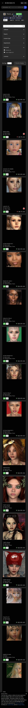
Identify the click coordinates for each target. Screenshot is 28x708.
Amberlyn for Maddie (8, 169)
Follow (19, 14)
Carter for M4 (6, 94)
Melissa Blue (6, 131)
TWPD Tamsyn (7, 579)
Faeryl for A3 (6, 617)
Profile (15, 16)
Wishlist (19, 18)
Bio (5, 20)
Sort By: (20, 63)
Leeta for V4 (6, 206)
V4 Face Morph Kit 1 (8, 430)
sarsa (6, 134)
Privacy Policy (21, 704)
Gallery (6, 18)
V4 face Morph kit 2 (8, 355)
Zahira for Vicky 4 (7, 318)
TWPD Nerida (6, 505)
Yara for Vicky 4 (7, 393)
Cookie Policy (10, 704)
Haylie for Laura (7, 654)
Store (20, 16)
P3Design (6, 470)
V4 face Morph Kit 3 (8, 243)
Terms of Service (19, 703)
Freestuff (12, 18)
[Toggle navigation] (2, 3)
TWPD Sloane (6, 542)
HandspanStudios (8, 97)
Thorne (13, 97)
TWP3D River (6, 467)
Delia (4, 691)
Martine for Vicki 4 (7, 281)
